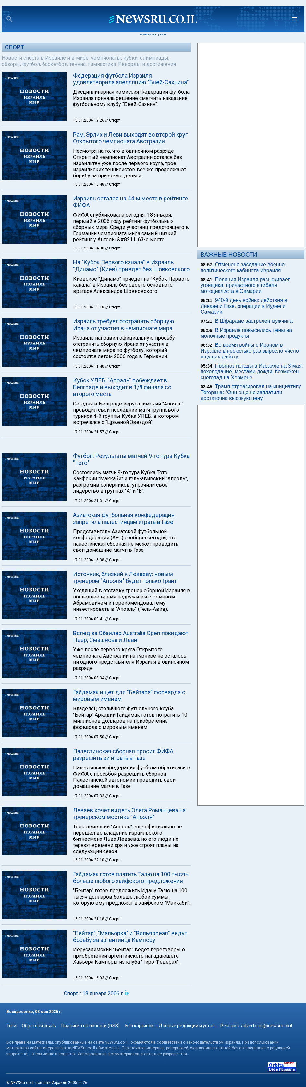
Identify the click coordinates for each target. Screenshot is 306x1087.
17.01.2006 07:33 (89, 796)
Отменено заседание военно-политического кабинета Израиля (243, 267)
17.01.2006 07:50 (89, 737)
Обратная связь (39, 1025)
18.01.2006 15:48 (89, 184)
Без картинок (139, 1025)
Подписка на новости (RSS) (90, 1025)
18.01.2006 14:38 (89, 248)
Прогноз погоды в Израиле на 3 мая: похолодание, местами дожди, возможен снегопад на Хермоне (252, 371)
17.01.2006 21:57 (89, 432)
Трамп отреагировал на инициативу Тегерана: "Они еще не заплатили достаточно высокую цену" (251, 392)
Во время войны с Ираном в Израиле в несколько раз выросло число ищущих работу (250, 350)
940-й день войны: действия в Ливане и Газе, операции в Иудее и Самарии (244, 306)
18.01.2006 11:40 (89, 366)
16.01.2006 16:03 (89, 978)
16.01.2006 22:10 (89, 860)
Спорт (14, 47)
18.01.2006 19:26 (89, 120)
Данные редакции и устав (187, 1025)
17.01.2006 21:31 (89, 501)
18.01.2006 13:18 (89, 307)
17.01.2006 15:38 (89, 560)
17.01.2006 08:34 (89, 678)
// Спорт (112, 120)
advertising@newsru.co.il (266, 1025)
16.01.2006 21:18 (89, 919)
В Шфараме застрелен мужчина (254, 321)
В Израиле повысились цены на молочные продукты (246, 333)
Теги (11, 1025)
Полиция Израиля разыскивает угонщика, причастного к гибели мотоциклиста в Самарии (245, 285)
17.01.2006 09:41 (89, 619)
